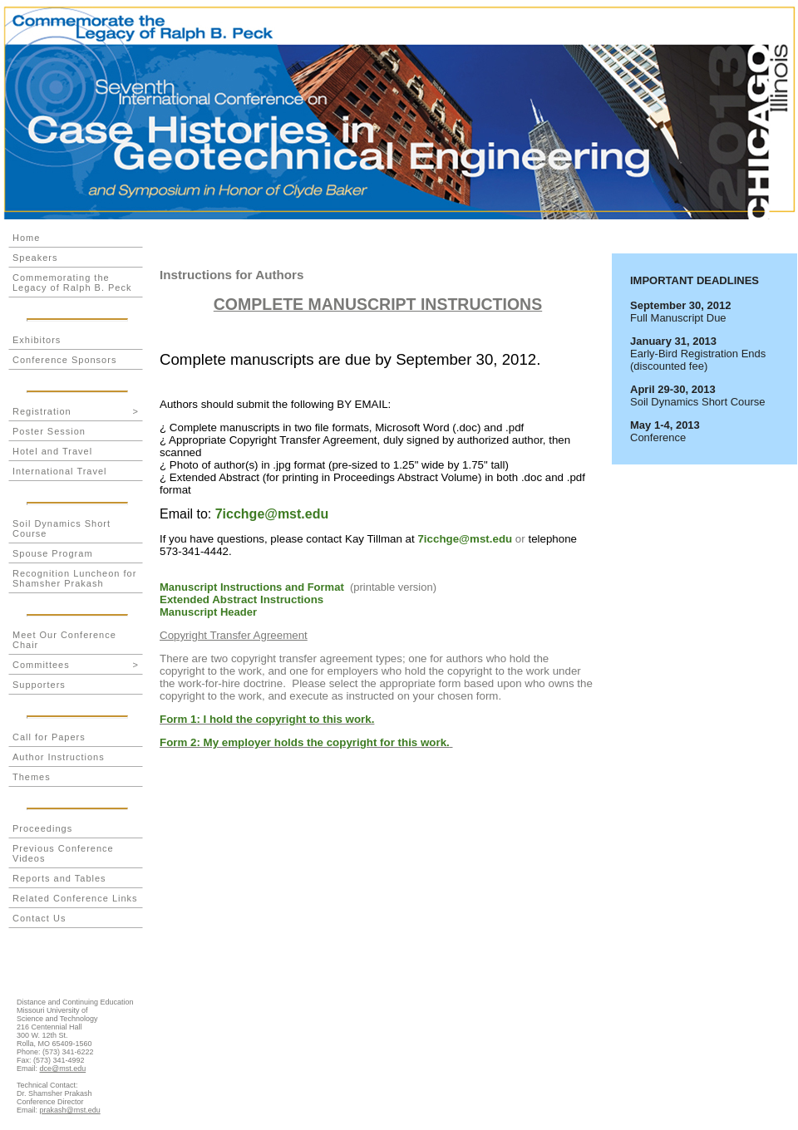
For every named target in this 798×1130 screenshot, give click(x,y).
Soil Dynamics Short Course (61, 528)
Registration (75, 411)
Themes (31, 777)
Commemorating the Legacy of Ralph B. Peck (71, 282)
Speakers (34, 258)
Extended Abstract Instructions (241, 599)
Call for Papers (49, 737)
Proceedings (42, 828)
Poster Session (49, 431)
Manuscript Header (208, 612)
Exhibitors (36, 340)
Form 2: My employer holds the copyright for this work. (305, 742)
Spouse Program (52, 553)
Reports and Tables (59, 878)
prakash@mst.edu (70, 1110)
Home (26, 238)
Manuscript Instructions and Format (252, 587)
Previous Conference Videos (63, 853)
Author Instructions (58, 757)
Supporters (39, 685)
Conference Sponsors (64, 360)
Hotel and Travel (52, 451)
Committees (75, 665)
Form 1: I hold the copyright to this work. (267, 719)
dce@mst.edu (63, 1068)
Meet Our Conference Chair (64, 640)
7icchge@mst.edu (272, 514)
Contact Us (39, 918)
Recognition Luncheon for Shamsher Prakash (74, 578)
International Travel (59, 471)
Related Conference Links (75, 898)
